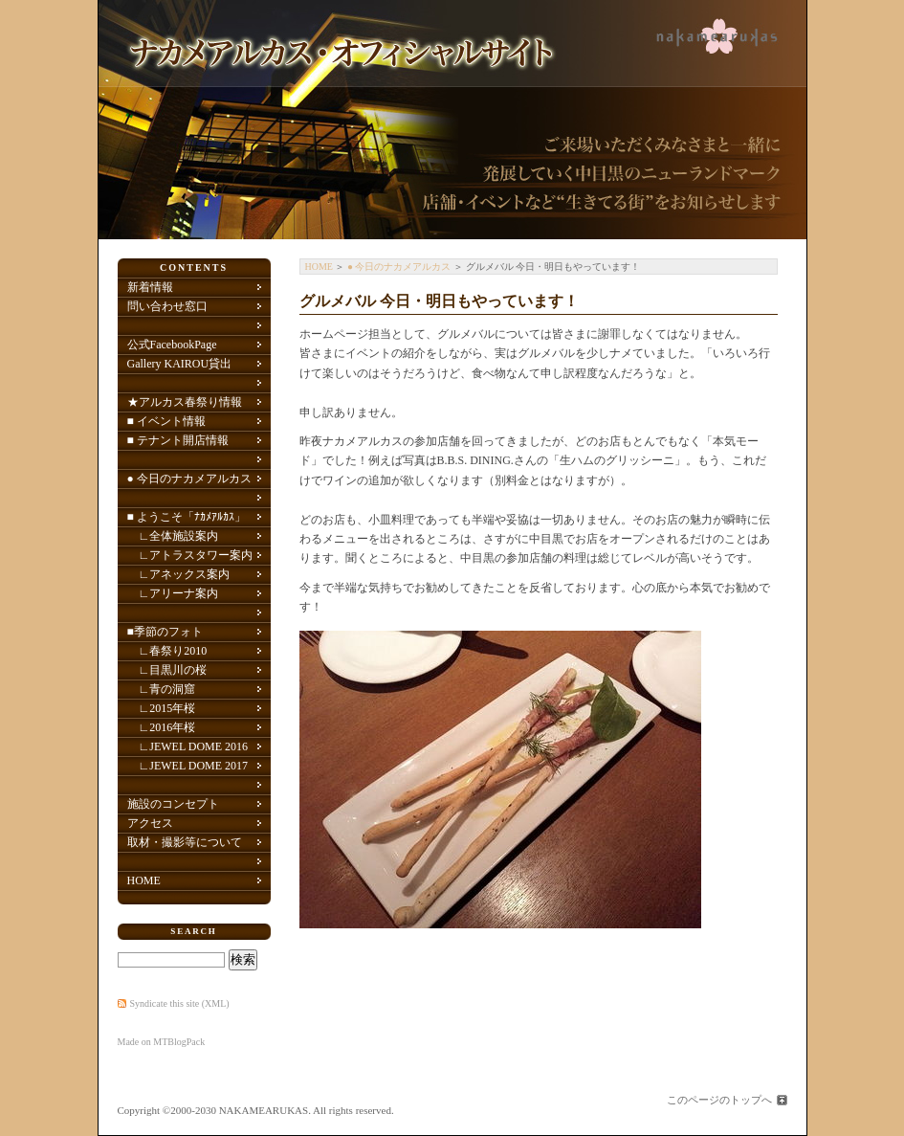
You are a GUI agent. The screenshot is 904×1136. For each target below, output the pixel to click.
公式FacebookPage (172, 344)
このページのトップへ (719, 1099)
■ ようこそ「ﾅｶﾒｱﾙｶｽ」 (186, 516)
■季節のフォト (165, 631)
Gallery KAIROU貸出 (179, 363)
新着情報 (150, 287)
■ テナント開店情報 (178, 440)
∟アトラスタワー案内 (190, 555)
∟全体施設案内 (173, 536)
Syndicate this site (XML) (180, 1003)
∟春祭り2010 (167, 650)
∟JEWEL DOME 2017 (188, 765)
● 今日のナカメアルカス (399, 266)
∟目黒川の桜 (167, 670)
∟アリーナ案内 (173, 593)
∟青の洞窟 (161, 689)
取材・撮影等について (184, 842)
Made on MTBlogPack (162, 1041)
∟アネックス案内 (179, 574)
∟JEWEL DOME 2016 (188, 746)
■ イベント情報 (166, 421)
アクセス (150, 823)
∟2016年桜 (161, 727)
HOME (319, 266)
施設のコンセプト (173, 804)
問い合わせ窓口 (167, 306)
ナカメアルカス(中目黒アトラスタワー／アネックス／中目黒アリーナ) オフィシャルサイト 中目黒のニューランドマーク (452, 119)
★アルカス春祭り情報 (184, 402)
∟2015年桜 (161, 708)
